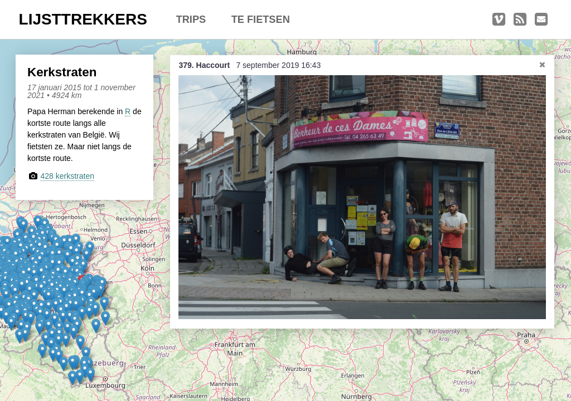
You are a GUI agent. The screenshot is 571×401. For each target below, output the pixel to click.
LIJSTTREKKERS (83, 19)
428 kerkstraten (67, 176)
